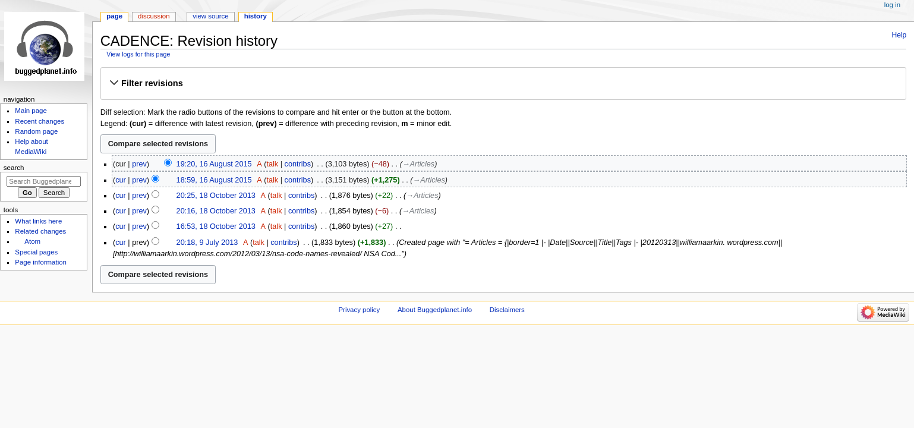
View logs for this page (138, 54)
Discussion (153, 16)
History (255, 16)
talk (272, 164)
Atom (32, 241)
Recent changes (39, 121)
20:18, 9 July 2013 (207, 242)
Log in (892, 4)
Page (114, 16)
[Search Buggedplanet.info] (44, 181)
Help (899, 35)
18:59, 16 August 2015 (214, 180)
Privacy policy (359, 309)
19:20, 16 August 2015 (214, 164)
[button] (503, 83)
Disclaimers (507, 309)
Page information (41, 262)
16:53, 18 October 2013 (216, 226)
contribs (298, 164)
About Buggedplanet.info (435, 309)
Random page (36, 131)
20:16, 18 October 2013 (216, 211)
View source (210, 16)
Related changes (40, 231)
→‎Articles (418, 164)
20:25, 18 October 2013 (216, 195)
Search (14, 167)
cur (120, 180)
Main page (31, 110)
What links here (38, 221)
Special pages (36, 252)
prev (139, 164)
